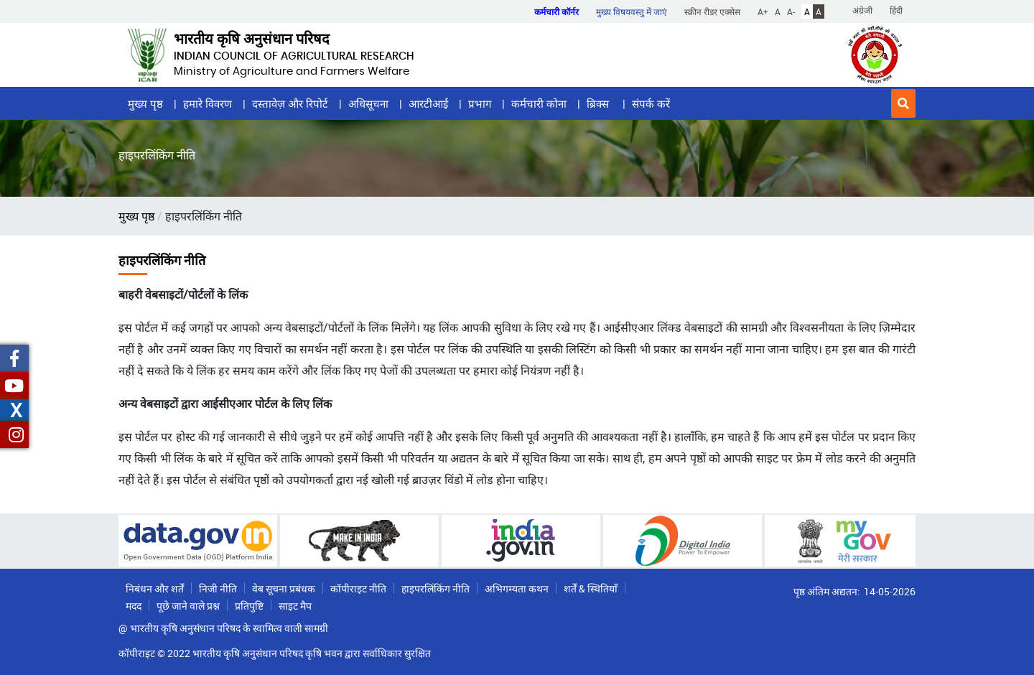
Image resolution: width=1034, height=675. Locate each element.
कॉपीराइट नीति (358, 588)
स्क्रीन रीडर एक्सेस (712, 11)
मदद (133, 606)
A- (791, 11)
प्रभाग (479, 103)
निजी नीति (218, 588)
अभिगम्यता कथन (517, 588)
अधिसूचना (368, 103)
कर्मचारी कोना (539, 103)
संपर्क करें (651, 103)
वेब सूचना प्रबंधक (283, 588)
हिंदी (896, 10)
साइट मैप (295, 606)
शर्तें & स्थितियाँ (591, 588)
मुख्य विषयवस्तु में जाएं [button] (631, 11)
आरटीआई (428, 103)
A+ (763, 11)
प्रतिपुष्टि (249, 606)
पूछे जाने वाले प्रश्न (188, 606)
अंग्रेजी (862, 10)
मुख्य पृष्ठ (145, 103)
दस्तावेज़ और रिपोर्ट (290, 103)
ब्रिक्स (599, 103)
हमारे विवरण (207, 103)
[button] (903, 103)
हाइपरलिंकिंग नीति (435, 588)
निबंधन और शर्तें (155, 588)
